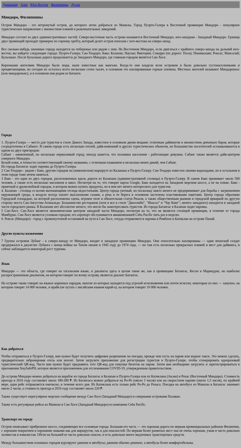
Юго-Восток (39, 5)
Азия (23, 5)
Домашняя (10, 5)
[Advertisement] (101, 106)
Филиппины (59, 5)
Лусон (75, 5)
